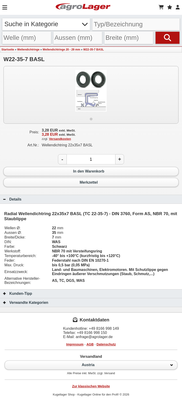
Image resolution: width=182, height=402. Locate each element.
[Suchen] (167, 38)
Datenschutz (106, 344)
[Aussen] (77, 37)
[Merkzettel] (169, 7)
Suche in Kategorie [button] (46, 24)
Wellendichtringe (28, 49)
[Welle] (26, 37)
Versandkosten (60, 139)
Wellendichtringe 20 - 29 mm (61, 49)
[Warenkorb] (161, 7)
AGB (90, 344)
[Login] (178, 7)
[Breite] (128, 37)
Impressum (75, 344)
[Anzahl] (91, 159)
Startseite (7, 49)
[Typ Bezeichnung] (136, 24)
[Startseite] (83, 7)
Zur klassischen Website (91, 386)
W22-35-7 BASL (93, 49)
